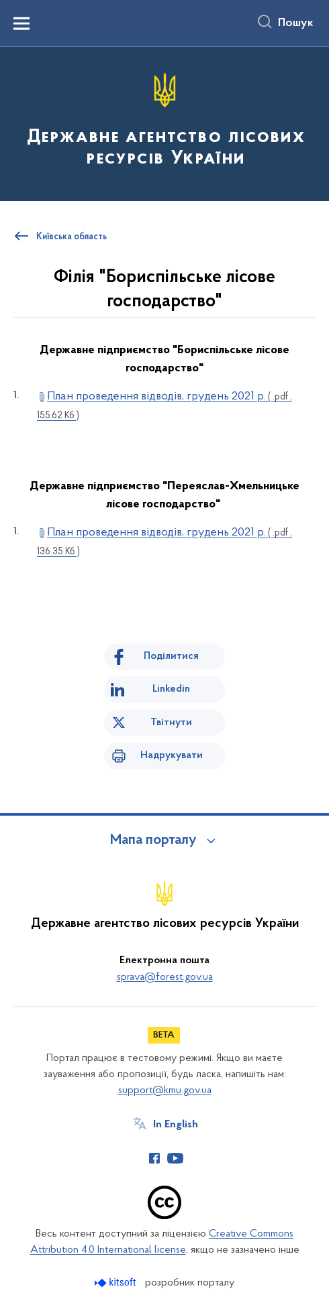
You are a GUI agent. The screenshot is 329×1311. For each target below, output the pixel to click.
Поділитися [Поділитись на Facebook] (171, 656)
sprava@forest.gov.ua (165, 977)
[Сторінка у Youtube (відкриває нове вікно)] (175, 1158)
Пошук (296, 23)
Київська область (71, 237)
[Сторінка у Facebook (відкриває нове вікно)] (154, 1158)
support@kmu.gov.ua (164, 1090)
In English (175, 1124)
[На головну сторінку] (164, 123)
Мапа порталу (153, 840)
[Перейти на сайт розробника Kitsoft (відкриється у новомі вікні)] (116, 1282)
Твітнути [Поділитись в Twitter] (171, 722)
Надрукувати (171, 755)
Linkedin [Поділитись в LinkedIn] (171, 689)
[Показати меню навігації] (21, 23)
